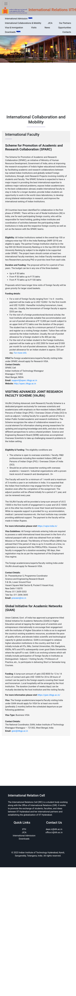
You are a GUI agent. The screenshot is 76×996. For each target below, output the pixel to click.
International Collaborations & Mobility (23, 23)
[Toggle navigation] (6, 3)
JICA (50, 23)
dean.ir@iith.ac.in (54, 829)
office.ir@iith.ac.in (54, 832)
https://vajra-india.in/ (47, 526)
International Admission (18, 18)
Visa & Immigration (14, 27)
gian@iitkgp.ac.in (20, 731)
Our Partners (65, 23)
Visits (33, 27)
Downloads (13, 32)
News (47, 27)
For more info (20, 353)
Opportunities (64, 27)
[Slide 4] (45, 57)
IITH (24, 829)
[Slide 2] (36, 57)
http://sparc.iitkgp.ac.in (24, 383)
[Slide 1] (31, 57)
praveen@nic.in (19, 598)
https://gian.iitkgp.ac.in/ (49, 695)
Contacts (67, 32)
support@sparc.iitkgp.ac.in (24, 380)
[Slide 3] (40, 57)
